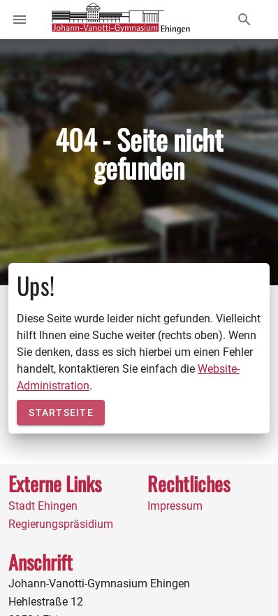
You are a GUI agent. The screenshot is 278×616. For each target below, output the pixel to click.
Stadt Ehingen (43, 506)
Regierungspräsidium (60, 524)
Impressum (175, 506)
